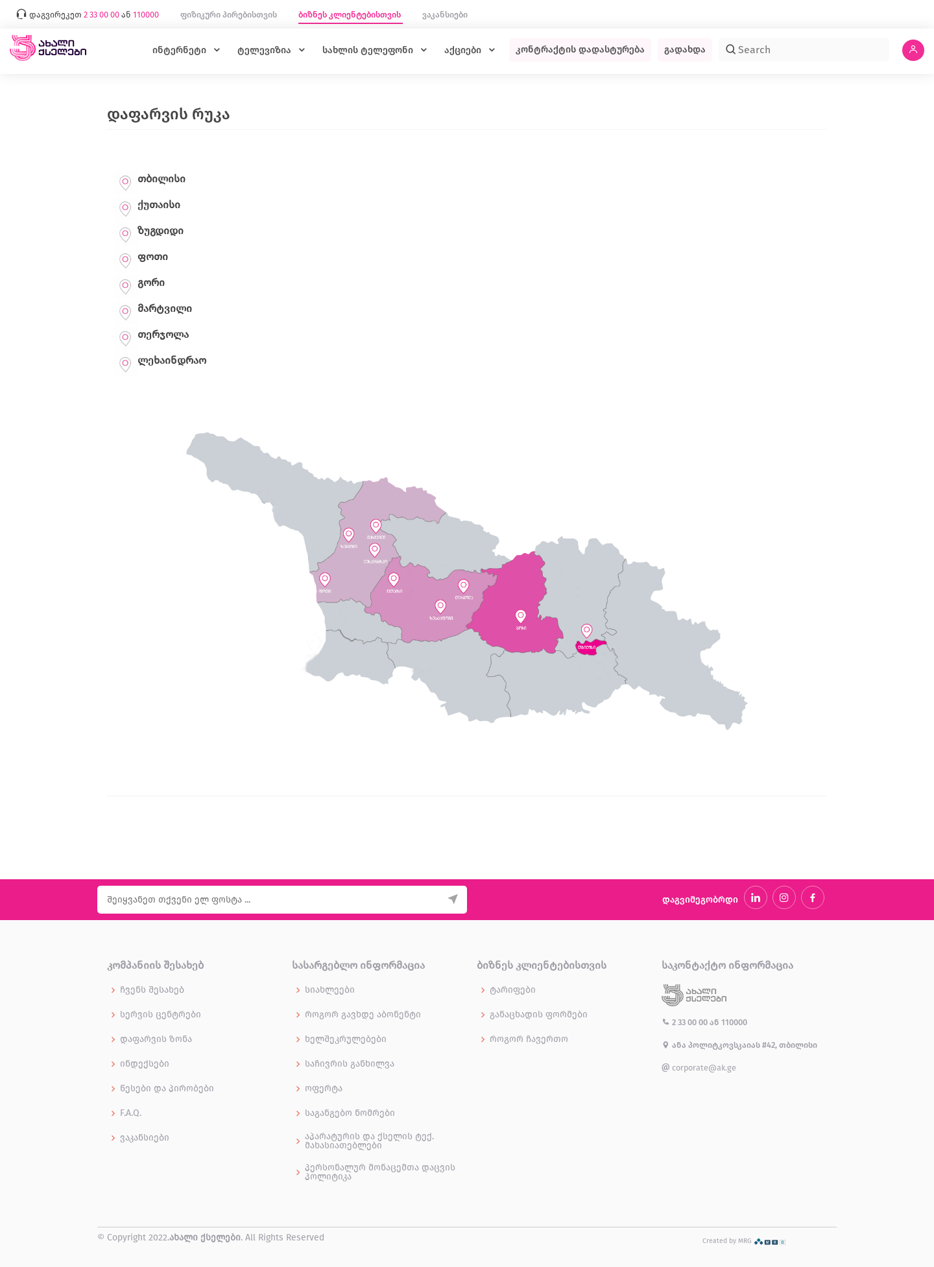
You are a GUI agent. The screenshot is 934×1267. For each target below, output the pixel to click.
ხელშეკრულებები (346, 1039)
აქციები (464, 50)
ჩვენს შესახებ (152, 990)
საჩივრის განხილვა (349, 1064)
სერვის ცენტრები (160, 1014)
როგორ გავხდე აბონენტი (363, 1014)
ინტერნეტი (180, 50)
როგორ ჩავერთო (529, 1039)
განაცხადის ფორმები (539, 1014)
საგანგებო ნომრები (350, 1113)
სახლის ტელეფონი (369, 50)
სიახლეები (330, 990)
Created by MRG (744, 1241)
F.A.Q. (130, 1113)
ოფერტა (323, 1088)
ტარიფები (513, 990)
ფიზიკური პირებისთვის (229, 14)
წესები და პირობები (167, 1088)
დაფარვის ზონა (156, 1039)
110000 (734, 1022)
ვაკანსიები (445, 14)
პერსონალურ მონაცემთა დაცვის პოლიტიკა (380, 1172)
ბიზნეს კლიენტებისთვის (350, 14)
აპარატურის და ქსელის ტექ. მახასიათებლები (369, 1141)
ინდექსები (144, 1064)
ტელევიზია (265, 50)
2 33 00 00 (686, 1022)
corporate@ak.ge (699, 1067)
